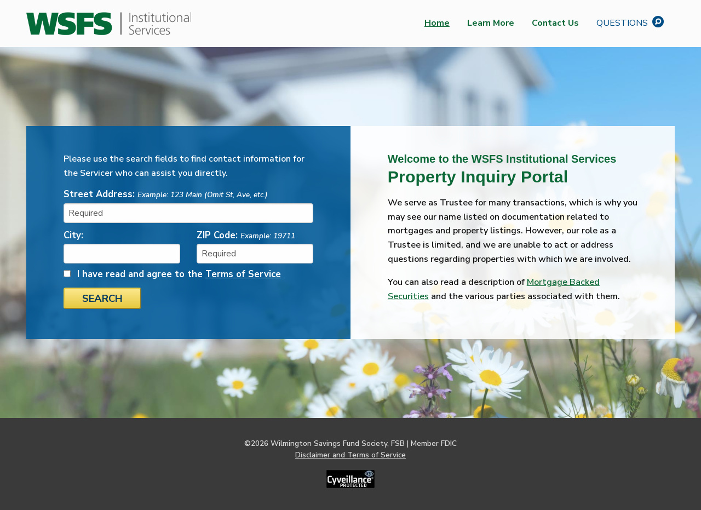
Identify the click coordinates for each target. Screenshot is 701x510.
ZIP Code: (246, 235)
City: (73, 235)
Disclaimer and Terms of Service (350, 455)
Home (437, 23)
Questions (631, 22)
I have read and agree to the (179, 274)
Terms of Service (243, 274)
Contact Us (555, 23)
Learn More (490, 23)
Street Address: (166, 194)
